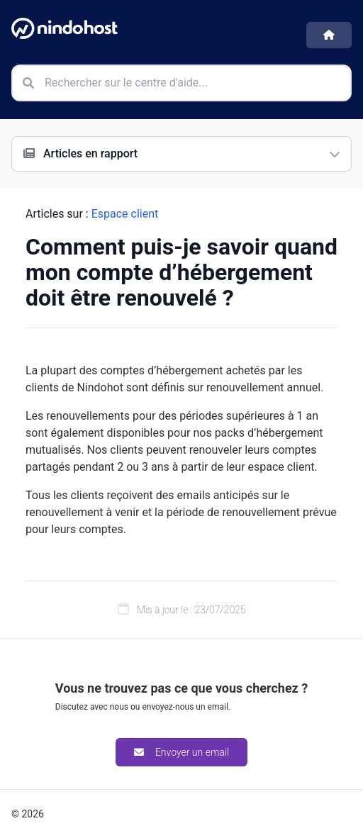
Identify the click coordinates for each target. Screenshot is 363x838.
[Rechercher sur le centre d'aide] (181, 83)
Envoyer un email (181, 752)
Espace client (125, 213)
